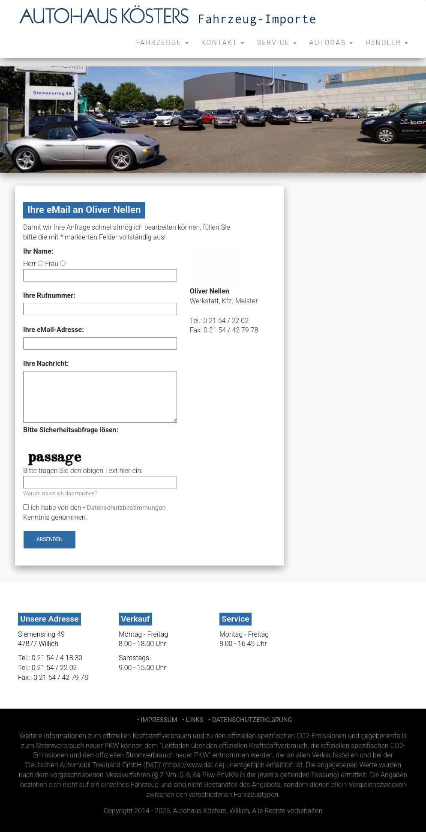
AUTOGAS (331, 43)
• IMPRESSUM (156, 720)
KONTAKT (222, 43)
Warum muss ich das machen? (60, 493)
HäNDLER (387, 43)
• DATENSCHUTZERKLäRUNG (248, 720)
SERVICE (277, 43)
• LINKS (192, 720)
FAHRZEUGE (162, 43)
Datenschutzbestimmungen (126, 508)
